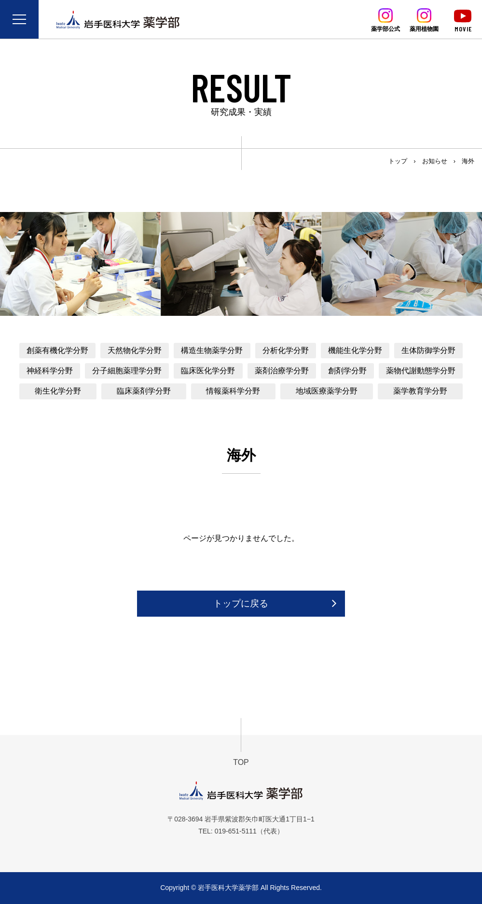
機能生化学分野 (355, 350)
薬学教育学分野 (420, 391)
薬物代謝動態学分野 (420, 371)
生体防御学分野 (428, 350)
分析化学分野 (285, 350)
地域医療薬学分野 (327, 391)
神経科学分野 (50, 371)
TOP (241, 762)
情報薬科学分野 (233, 391)
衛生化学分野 (58, 391)
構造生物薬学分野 (212, 350)
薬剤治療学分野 (282, 371)
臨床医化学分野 (208, 371)
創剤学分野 (347, 371)
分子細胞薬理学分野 (127, 371)
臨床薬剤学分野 (144, 391)
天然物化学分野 (135, 350)
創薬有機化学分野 (57, 350)
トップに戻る (240, 603)
